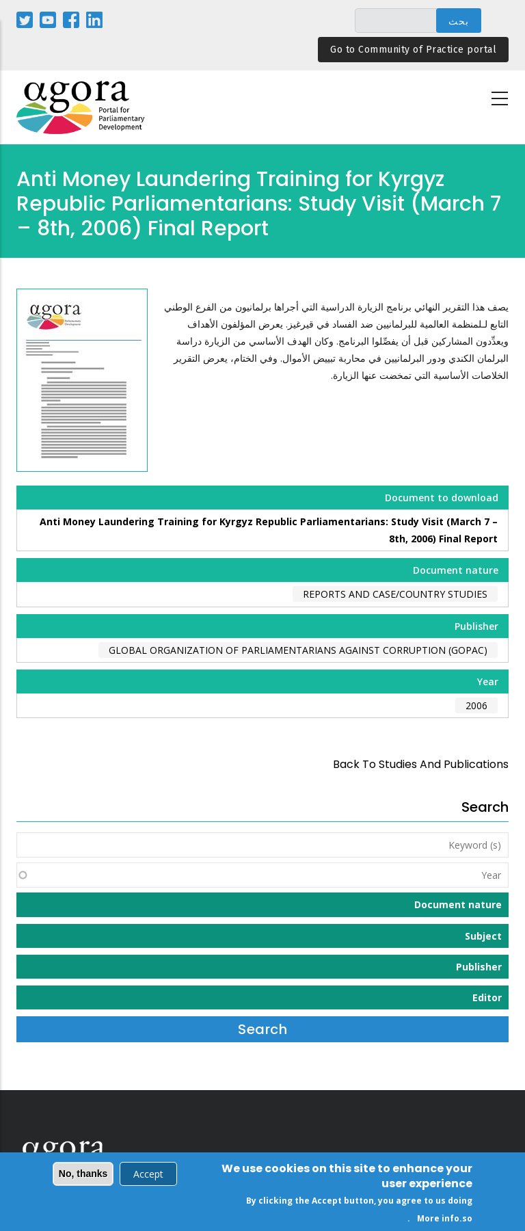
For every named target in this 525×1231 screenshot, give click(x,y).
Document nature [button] (458, 904)
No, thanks (83, 1175)
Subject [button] (483, 935)
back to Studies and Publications (421, 764)
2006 (476, 705)
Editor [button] (487, 997)
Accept (148, 1175)
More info (438, 1220)
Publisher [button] (479, 966)
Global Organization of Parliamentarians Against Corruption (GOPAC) (298, 650)
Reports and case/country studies (395, 593)
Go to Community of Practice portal (413, 49)
